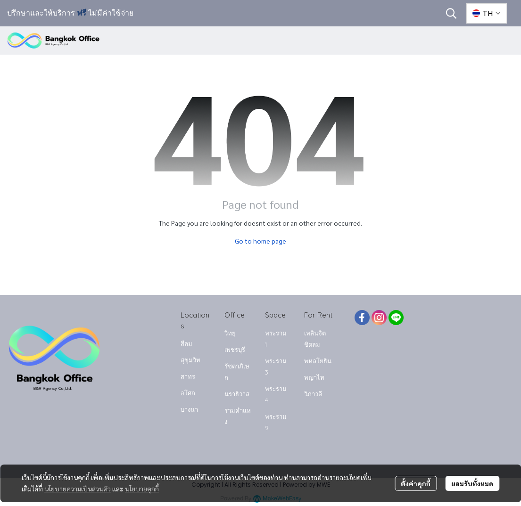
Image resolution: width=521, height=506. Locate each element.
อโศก (188, 393)
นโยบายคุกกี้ (142, 488)
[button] (451, 13)
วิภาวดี (313, 394)
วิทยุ (230, 333)
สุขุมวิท (190, 360)
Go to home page (260, 241)
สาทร (188, 376)
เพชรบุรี (234, 349)
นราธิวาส (236, 394)
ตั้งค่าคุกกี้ (415, 483)
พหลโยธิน (317, 361)
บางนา (189, 409)
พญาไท (314, 377)
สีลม (186, 343)
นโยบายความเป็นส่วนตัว (77, 488)
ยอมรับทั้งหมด (472, 483)
